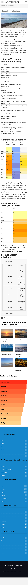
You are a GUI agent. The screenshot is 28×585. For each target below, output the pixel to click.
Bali (2, 543)
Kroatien (3, 489)
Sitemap (14, 568)
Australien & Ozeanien (6, 469)
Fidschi (3, 475)
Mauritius (3, 515)
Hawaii (2, 456)
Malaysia (3, 553)
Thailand (3, 537)
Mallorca (3, 501)
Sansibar (3, 524)
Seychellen (3, 511)
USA (2, 440)
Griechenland (4, 498)
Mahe (2, 518)
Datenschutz (9, 565)
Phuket (2, 547)
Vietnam (3, 540)
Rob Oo (25, 27)
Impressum (19, 565)
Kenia (2, 527)
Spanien (3, 492)
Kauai (2, 452)
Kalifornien (3, 449)
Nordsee (5, 317)
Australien (3, 466)
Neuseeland (4, 472)
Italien (2, 486)
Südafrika (3, 521)
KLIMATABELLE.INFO (10, 2)
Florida (2, 443)
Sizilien (3, 495)
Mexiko (3, 446)
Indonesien (3, 550)
